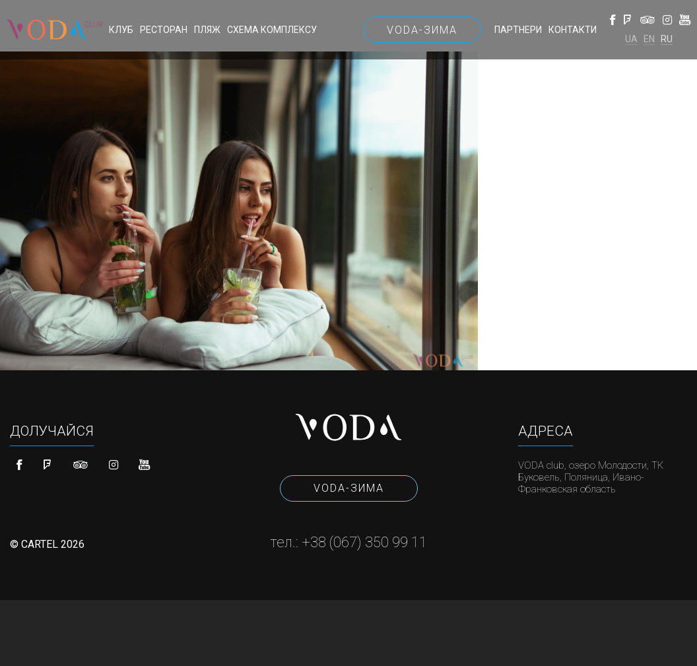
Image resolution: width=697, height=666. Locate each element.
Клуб (121, 29)
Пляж (207, 29)
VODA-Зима (422, 30)
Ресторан (163, 29)
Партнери (518, 29)
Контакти (572, 29)
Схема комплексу (272, 29)
